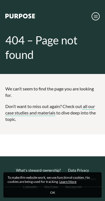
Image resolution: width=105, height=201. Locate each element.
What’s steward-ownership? (38, 170)
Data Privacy (78, 170)
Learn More (67, 182)
